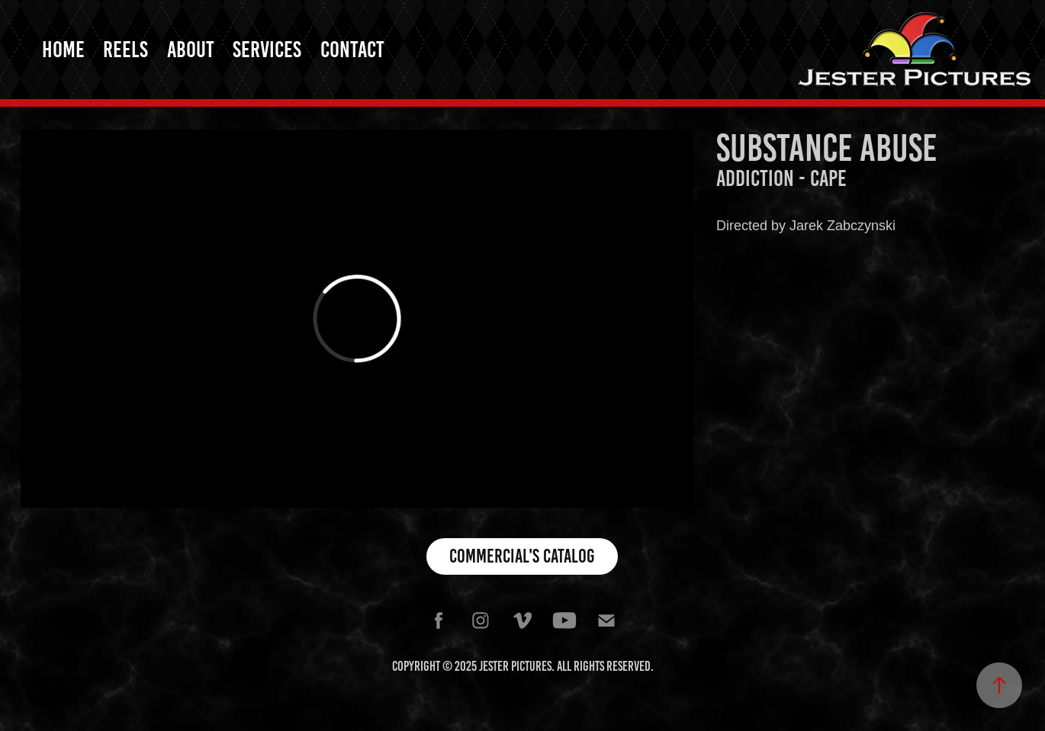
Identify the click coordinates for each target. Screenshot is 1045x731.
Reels (125, 49)
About (190, 49)
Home (63, 49)
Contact (352, 49)
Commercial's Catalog (522, 556)
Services (267, 49)
